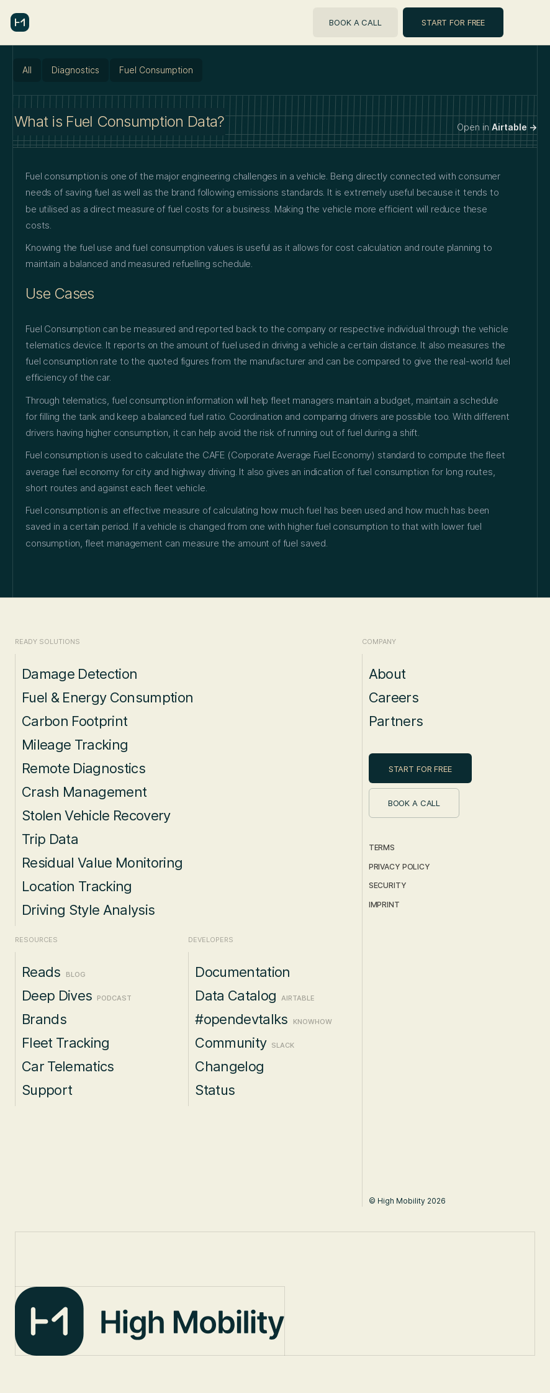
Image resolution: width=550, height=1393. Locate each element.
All (27, 70)
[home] (20, 22)
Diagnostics (75, 70)
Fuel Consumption (156, 70)
